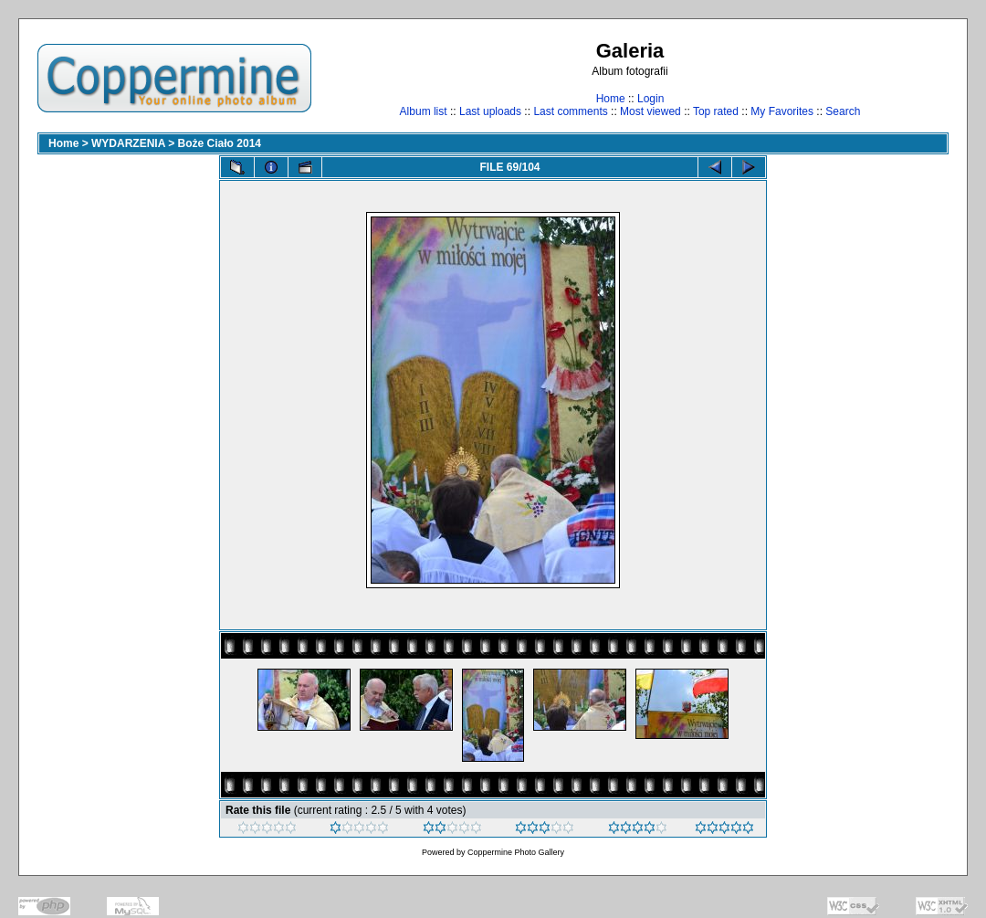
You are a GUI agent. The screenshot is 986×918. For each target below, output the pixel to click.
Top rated (716, 111)
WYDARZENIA (128, 143)
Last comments (570, 111)
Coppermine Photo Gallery (515, 852)
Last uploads (490, 111)
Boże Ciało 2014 (219, 143)
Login (650, 98)
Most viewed (650, 111)
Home (610, 98)
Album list (423, 111)
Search (842, 111)
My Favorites (781, 111)
